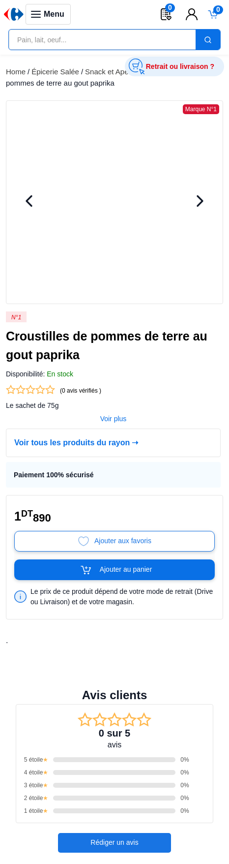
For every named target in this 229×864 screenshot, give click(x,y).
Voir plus (113, 403)
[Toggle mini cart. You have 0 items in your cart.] (213, 14)
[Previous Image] (29, 202)
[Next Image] (200, 202)
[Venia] (14, 14)
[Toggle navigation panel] (48, 14)
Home (16, 71)
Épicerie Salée (55, 71)
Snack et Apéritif (111, 71)
